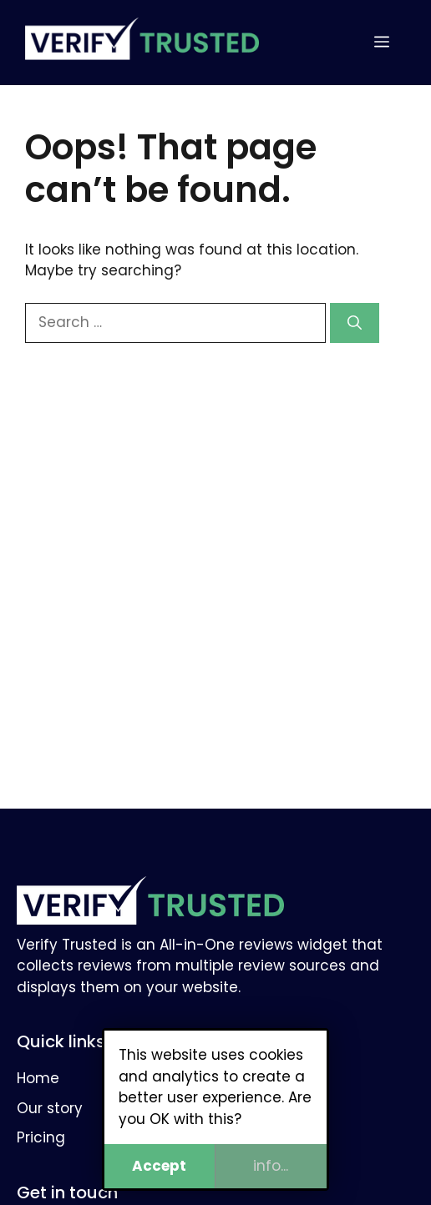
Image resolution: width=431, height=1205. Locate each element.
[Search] (354, 323)
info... (271, 1166)
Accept (160, 1166)
